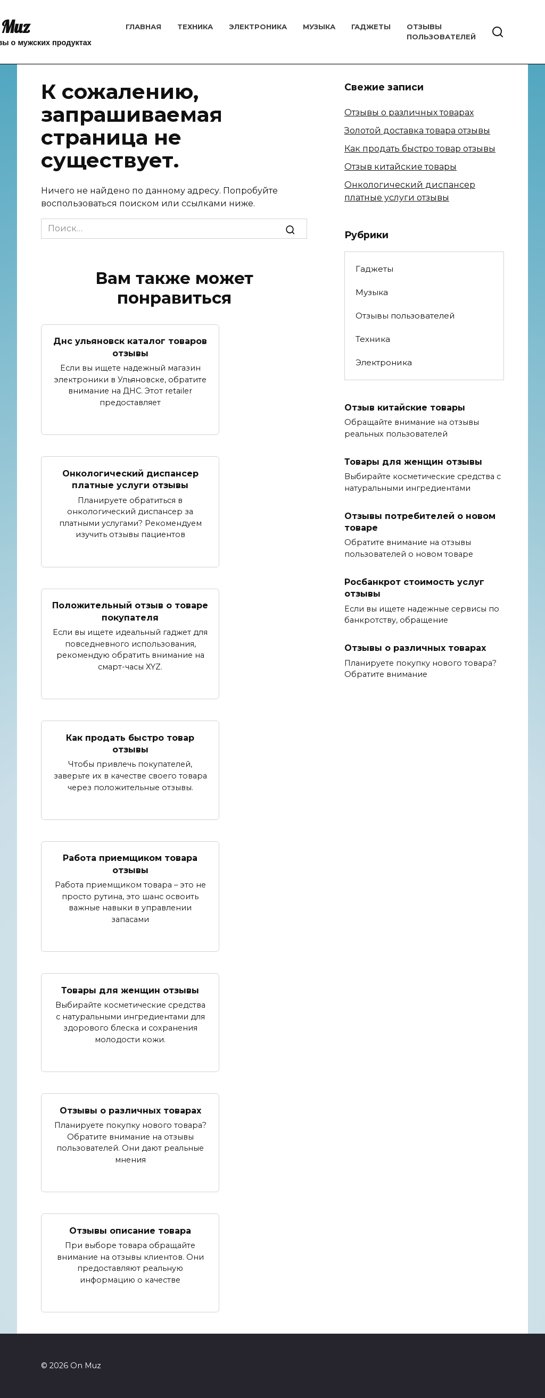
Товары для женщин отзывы (130, 990)
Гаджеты (371, 26)
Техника (195, 26)
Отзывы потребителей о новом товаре (420, 521)
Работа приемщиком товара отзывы (130, 864)
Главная (143, 26)
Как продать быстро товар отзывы (130, 743)
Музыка (319, 26)
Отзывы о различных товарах (130, 1110)
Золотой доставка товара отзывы (417, 130)
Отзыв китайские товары (400, 167)
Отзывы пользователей (405, 316)
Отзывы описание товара (130, 1230)
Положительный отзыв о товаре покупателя (130, 611)
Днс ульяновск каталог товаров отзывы (130, 347)
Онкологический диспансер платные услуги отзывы (130, 479)
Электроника (258, 26)
